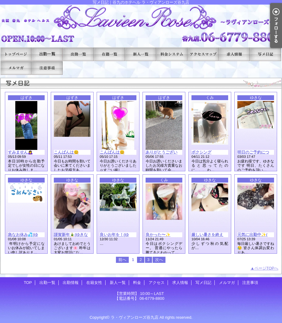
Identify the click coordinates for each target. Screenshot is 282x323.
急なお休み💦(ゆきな (27, 234)
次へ (159, 259)
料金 (171, 54)
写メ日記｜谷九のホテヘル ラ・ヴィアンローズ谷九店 (141, 23)
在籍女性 (109, 54)
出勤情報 (78, 54)
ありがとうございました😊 (170, 152)
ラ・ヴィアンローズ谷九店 (134, 317)
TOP (16, 54)
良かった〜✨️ (158, 234)
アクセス (203, 54)
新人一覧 (140, 54)
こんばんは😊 (66, 152)
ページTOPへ (266, 268)
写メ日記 (265, 54)
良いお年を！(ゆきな (118, 234)
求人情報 (234, 54)
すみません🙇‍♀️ (20, 152)
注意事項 (47, 68)
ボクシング (201, 152)
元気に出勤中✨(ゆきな (258, 234)
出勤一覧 (47, 54)
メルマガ (16, 68)
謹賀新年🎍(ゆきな (71, 234)
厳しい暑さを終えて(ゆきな (215, 234)
